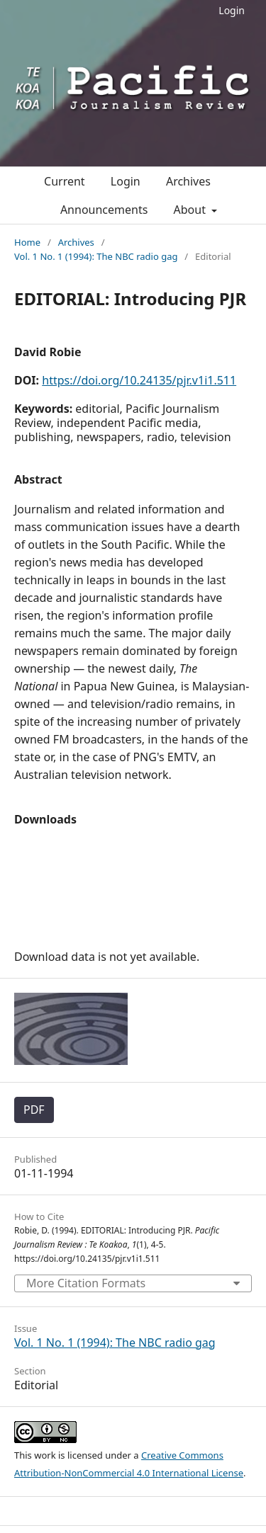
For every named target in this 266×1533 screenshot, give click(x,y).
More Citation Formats (85, 1283)
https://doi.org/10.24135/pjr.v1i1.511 (139, 380)
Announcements (104, 209)
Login (231, 10)
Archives (188, 181)
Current (64, 181)
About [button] (191, 209)
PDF (34, 1109)
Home (27, 242)
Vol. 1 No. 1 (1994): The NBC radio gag (95, 256)
